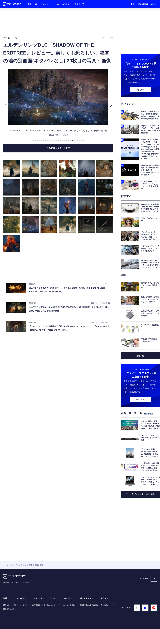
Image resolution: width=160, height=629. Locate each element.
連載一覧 (140, 356)
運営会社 (6, 605)
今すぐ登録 (140, 90)
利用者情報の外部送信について (43, 605)
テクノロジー (20, 598)
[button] (5, 105)
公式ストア (79, 4)
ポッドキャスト (86, 598)
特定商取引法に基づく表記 (88, 605)
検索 (133, 4)
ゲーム (56, 4)
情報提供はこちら (9, 609)
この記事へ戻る (58, 148)
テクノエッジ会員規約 (66, 605)
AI (35, 4)
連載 (29, 4)
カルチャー (67, 4)
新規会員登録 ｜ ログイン (147, 4)
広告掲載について (107, 605)
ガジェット (45, 4)
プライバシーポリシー (21, 605)
